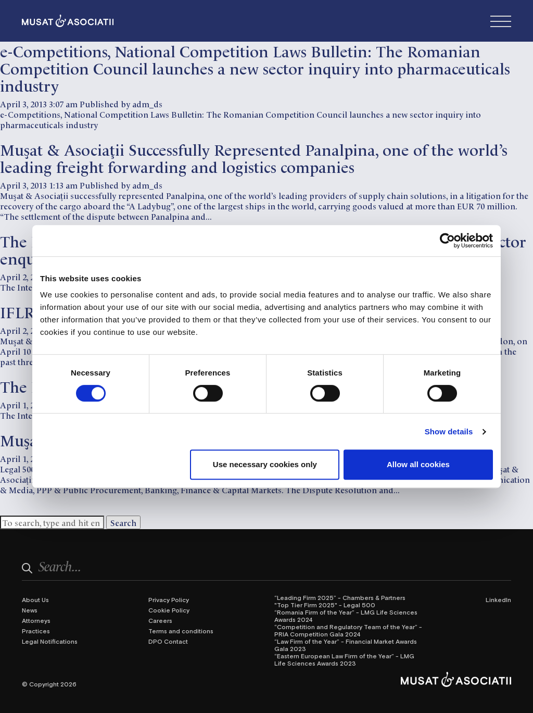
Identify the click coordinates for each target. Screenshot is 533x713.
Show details (449, 431)
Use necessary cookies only (265, 464)
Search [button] (123, 522)
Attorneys (36, 620)
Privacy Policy (168, 599)
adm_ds (147, 103)
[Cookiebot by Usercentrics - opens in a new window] (447, 240)
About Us (35, 599)
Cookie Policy (168, 610)
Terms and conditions (180, 630)
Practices (36, 630)
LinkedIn (498, 599)
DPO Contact (168, 641)
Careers (160, 620)
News (29, 610)
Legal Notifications (50, 641)
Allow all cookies (418, 464)
